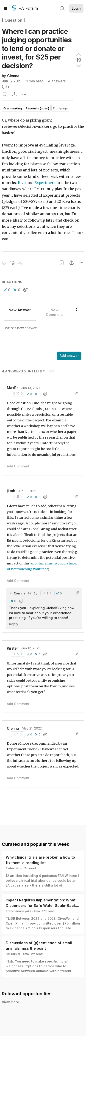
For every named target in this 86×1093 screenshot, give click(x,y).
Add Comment (18, 466)
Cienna (13, 76)
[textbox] (42, 336)
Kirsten (13, 648)
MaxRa (13, 388)
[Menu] (6, 8)
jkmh (11, 491)
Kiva (22, 183)
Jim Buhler (13, 954)
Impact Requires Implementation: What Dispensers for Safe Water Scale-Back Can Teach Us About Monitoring (41, 905)
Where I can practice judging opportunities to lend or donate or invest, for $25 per (37, 48)
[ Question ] (13, 20)
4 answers (57, 81)
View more (10, 1002)
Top (50, 371)
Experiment (45, 183)
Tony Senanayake (18, 911)
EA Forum (26, 9)
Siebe (10, 868)
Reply (13, 624)
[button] (7, 290)
